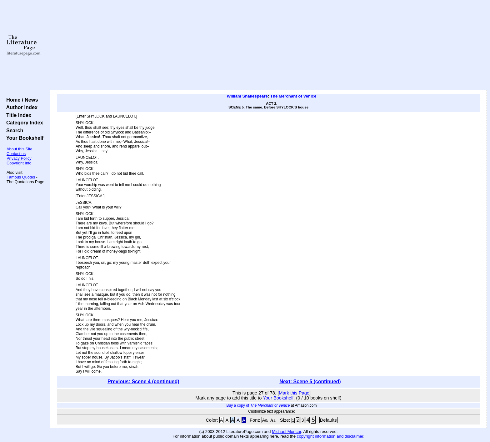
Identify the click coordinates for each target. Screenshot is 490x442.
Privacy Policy (19, 158)
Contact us (16, 153)
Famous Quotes (21, 177)
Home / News (20, 100)
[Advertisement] (268, 45)
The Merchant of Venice (293, 96)
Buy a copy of (258, 405)
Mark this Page (294, 392)
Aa (265, 420)
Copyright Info (19, 163)
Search (13, 130)
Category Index (23, 122)
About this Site (19, 149)
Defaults (328, 420)
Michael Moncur (286, 431)
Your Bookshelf (23, 138)
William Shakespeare (247, 96)
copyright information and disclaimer (330, 436)
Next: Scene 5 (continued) (310, 381)
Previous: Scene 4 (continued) (143, 381)
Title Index (17, 115)
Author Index (20, 107)
